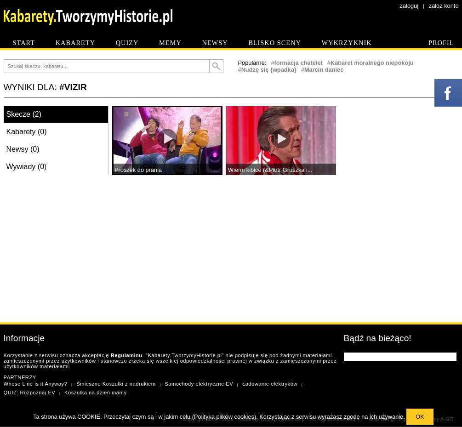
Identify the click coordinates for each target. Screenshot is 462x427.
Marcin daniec (323, 69)
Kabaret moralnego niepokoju (372, 62)
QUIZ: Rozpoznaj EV (30, 392)
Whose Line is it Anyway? (36, 384)
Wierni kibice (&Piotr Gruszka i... (270, 169)
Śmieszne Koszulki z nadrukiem (115, 384)
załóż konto (444, 5)
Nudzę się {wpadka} (269, 69)
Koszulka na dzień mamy (95, 392)
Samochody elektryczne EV (199, 384)
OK (420, 416)
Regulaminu (127, 355)
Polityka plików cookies (224, 416)
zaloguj (409, 5)
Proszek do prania (138, 169)
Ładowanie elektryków (269, 384)
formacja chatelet (298, 62)
